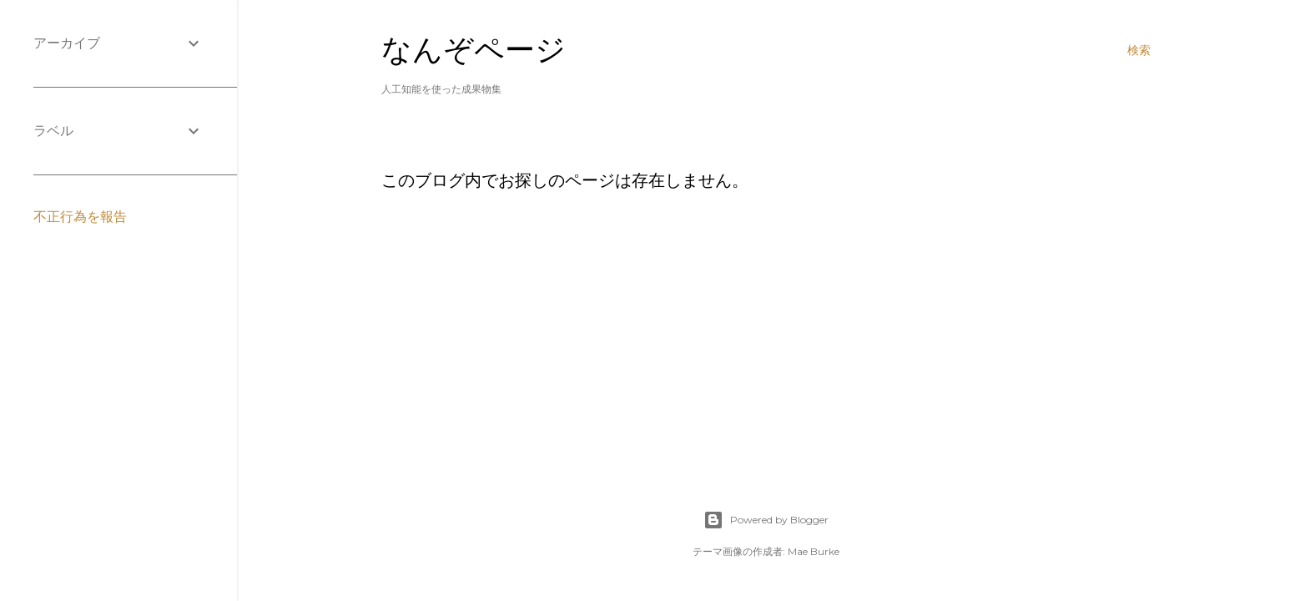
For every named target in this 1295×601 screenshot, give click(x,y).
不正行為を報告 (80, 217)
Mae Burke (813, 551)
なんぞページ (473, 49)
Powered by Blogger (766, 520)
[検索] (1139, 50)
